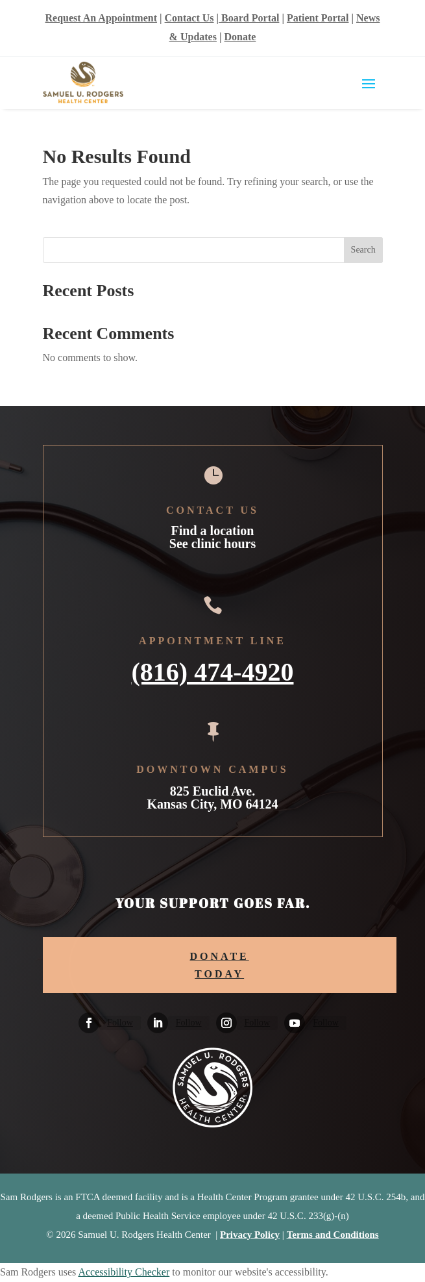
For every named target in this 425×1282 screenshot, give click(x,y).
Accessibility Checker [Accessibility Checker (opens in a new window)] (123, 1271)
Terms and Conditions (333, 1234)
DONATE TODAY (219, 965)
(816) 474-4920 (213, 670)
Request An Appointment (101, 17)
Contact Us (189, 17)
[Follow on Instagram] (226, 1022)
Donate (240, 36)
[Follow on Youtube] (294, 1022)
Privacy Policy (250, 1234)
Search (363, 250)
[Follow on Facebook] (89, 1022)
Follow (120, 1022)
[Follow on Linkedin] (157, 1022)
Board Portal (249, 17)
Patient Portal (318, 17)
